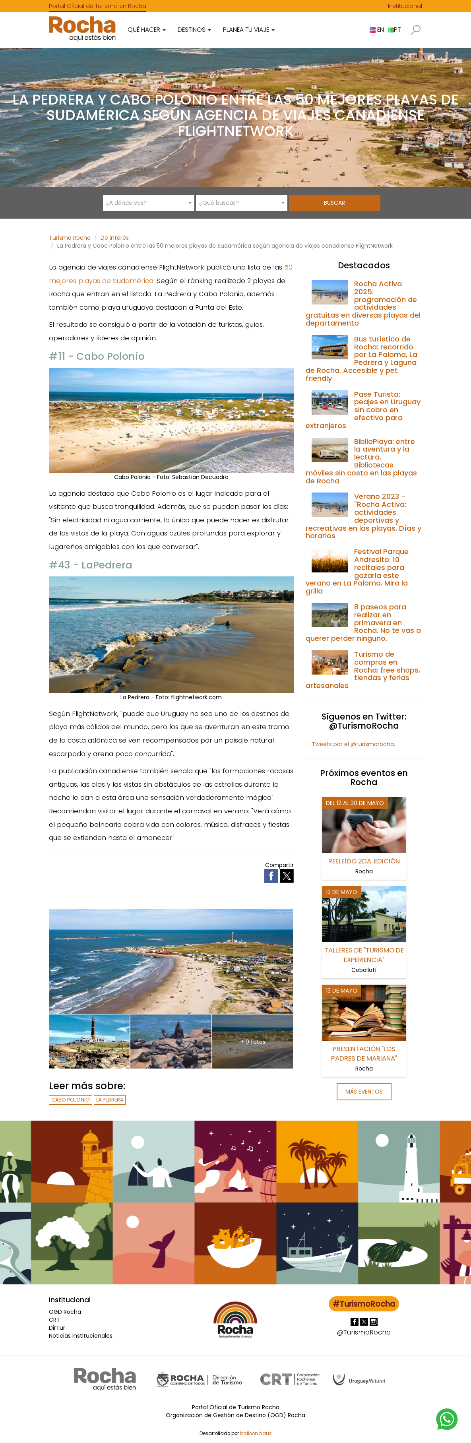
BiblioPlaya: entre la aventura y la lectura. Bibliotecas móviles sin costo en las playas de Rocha (361, 461)
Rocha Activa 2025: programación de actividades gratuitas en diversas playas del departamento (363, 303)
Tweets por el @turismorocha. (353, 744)
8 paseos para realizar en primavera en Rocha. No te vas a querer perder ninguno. (363, 622)
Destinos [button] (194, 29)
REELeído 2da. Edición (364, 861)
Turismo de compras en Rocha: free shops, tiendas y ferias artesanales (363, 669)
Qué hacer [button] (147, 29)
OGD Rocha (65, 1312)
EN (377, 29)
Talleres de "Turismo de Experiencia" (364, 954)
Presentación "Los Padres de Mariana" (364, 1053)
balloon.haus (256, 1433)
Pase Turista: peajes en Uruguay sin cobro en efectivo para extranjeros (363, 410)
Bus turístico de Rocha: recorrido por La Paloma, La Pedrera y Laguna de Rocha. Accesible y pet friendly (361, 358)
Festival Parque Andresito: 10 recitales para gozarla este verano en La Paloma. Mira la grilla (357, 571)
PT (394, 29)
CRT (54, 1320)
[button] (416, 30)
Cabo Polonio (70, 1099)
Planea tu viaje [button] (249, 29)
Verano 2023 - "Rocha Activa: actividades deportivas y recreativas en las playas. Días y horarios (363, 516)
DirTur (57, 1328)
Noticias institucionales (80, 1336)
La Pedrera (109, 1099)
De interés (115, 238)
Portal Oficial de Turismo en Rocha (97, 6)
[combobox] (148, 203)
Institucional (405, 6)
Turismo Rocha (70, 238)
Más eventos (364, 1092)
